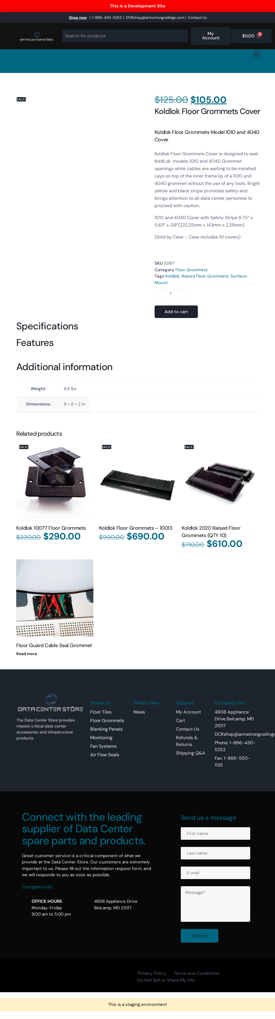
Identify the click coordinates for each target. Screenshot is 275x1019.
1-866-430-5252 (107, 17)
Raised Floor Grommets (205, 276)
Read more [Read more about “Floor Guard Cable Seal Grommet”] (26, 653)
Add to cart (176, 312)
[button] (256, 54)
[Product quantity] (171, 293)
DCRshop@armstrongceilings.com (155, 17)
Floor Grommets (191, 270)
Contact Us (197, 17)
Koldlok (172, 276)
